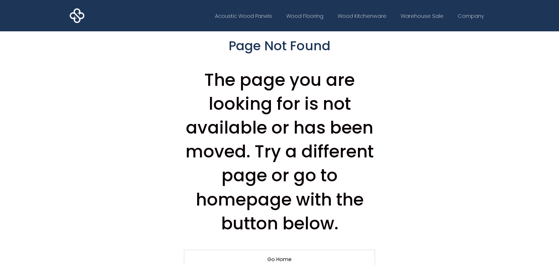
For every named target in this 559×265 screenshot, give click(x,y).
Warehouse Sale (422, 16)
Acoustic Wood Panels (243, 16)
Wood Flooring (304, 16)
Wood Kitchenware (362, 16)
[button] (471, 16)
